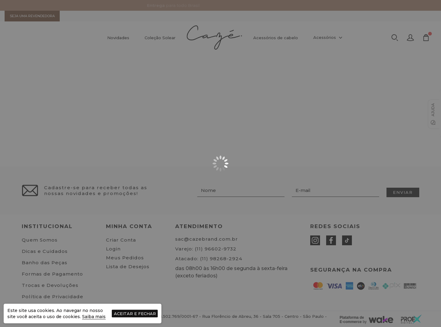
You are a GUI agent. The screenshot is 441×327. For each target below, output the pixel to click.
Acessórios (328, 38)
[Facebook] (331, 240)
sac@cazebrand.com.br (206, 239)
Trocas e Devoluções (50, 285)
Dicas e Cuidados (45, 251)
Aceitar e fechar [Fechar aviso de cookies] (135, 313)
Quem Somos (40, 240)
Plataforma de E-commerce (352, 319)
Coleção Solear (160, 37)
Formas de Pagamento (52, 274)
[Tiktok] (347, 240)
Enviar (403, 192)
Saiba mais (94, 316)
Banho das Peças (44, 262)
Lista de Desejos (127, 266)
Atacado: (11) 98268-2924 (208, 258)
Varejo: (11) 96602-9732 (205, 249)
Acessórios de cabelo (275, 37)
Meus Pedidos (125, 258)
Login (113, 249)
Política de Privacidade (52, 296)
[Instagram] (315, 240)
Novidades (118, 37)
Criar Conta (121, 240)
